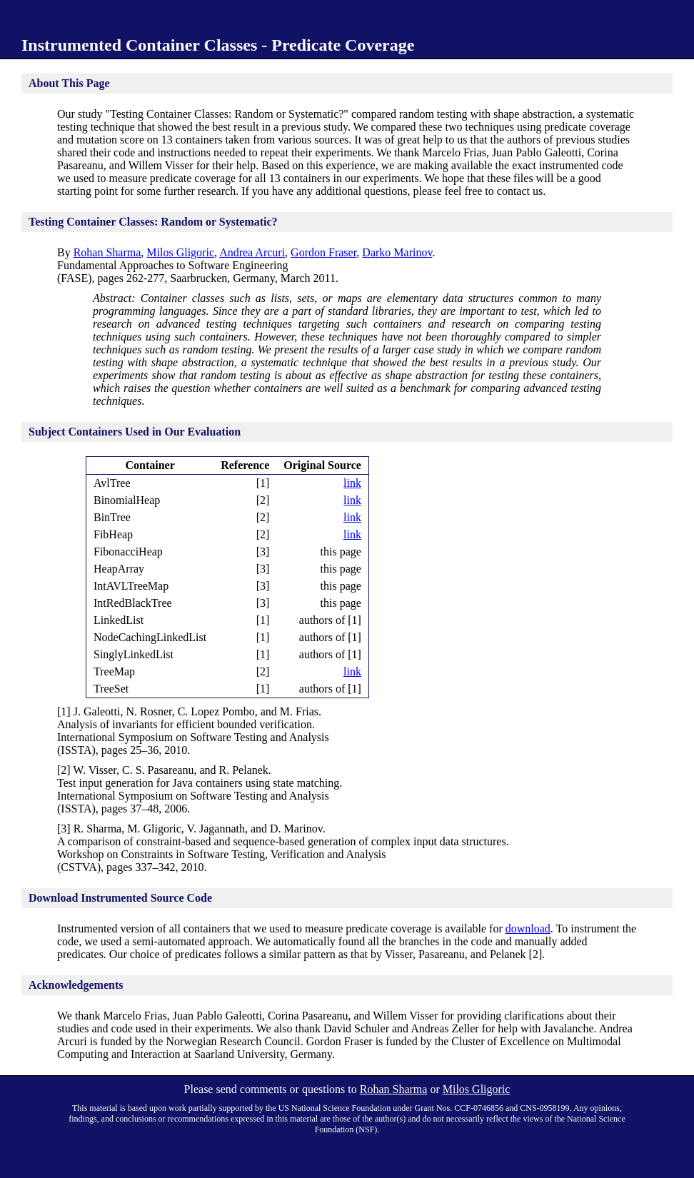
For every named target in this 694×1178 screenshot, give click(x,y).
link (352, 483)
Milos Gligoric (180, 252)
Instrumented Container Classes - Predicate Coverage (217, 45)
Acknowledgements (76, 985)
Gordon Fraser (323, 252)
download (528, 928)
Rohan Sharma (107, 252)
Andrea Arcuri (252, 252)
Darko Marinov (397, 252)
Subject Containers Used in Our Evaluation (135, 432)
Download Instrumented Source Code (120, 898)
